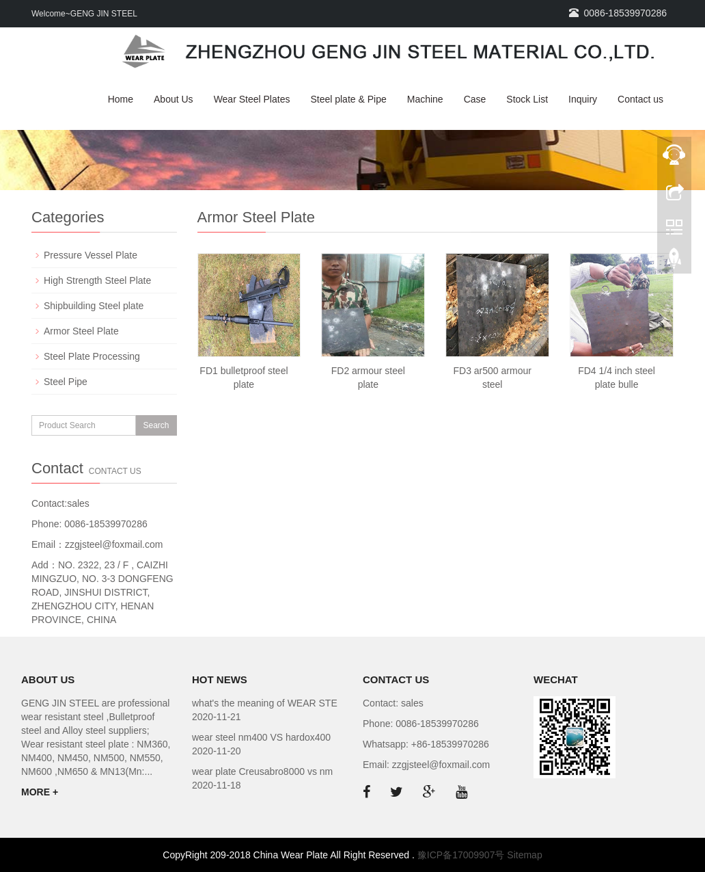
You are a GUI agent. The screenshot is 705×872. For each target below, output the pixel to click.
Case (475, 99)
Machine (425, 99)
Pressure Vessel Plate (90, 255)
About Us (173, 99)
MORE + (39, 792)
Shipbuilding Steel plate (93, 305)
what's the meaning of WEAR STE (264, 703)
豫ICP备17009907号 (461, 854)
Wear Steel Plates (252, 99)
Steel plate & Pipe (348, 99)
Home (120, 99)
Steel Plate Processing (92, 356)
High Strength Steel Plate (97, 280)
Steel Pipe (65, 381)
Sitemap (524, 854)
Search (156, 425)
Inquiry (582, 99)
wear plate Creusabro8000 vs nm (262, 771)
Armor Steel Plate (81, 331)
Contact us (640, 99)
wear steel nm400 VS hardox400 (261, 737)
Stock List (527, 99)
